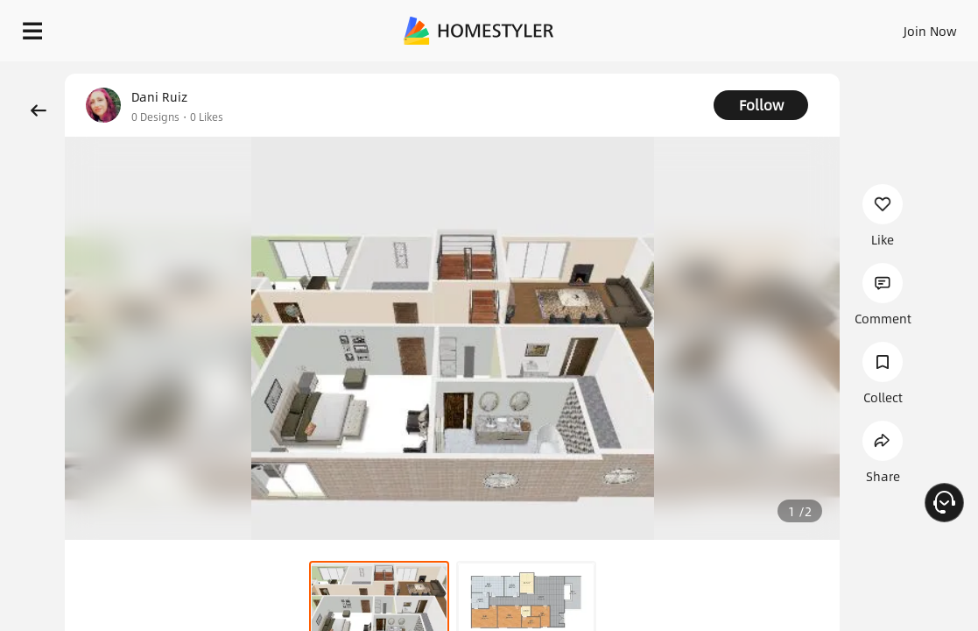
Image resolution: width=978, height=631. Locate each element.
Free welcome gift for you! (672, 70)
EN (825, 26)
